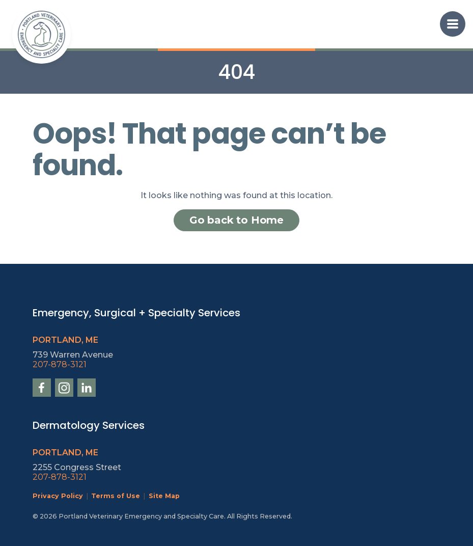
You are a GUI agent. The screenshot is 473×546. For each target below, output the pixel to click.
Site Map (164, 496)
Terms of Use (115, 496)
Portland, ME (65, 340)
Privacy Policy (58, 496)
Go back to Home (236, 220)
